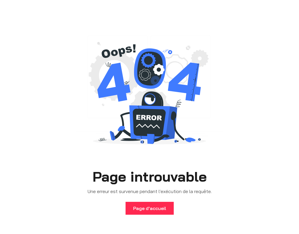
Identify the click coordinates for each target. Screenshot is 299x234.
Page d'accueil (149, 208)
